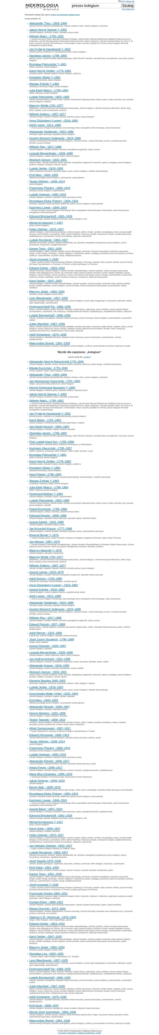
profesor (63, 110)
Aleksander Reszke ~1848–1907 (49, 706)
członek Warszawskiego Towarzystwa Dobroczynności (61, 41)
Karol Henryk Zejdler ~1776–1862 (50, 70)
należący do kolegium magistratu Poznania (83, 538)
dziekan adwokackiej (64, 243)
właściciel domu (81, 390)
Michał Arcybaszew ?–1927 (46, 222)
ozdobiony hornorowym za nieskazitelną (75, 444)
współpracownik (105, 812)
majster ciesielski (52, 716)
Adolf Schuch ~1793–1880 (45, 578)
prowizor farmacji (74, 770)
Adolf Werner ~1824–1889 (45, 632)
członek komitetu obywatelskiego (73, 271)
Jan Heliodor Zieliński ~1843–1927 (50, 845)
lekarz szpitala (35, 110)
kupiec (55, 32)
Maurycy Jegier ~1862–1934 (47, 291)
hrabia (110, 100)
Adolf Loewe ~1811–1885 (45, 125)
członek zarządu (36, 117)
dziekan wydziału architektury (99, 722)
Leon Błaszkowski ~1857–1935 (48, 298)
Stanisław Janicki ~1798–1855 (48, 55)
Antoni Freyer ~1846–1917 (45, 767)
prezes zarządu (101, 275)
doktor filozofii (78, 58)
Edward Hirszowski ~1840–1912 (49, 735)
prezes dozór (73, 32)
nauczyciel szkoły (106, 1015)
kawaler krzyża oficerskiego (69, 251)
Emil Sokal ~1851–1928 (44, 867)
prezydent (33, 724)
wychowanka (119, 864)
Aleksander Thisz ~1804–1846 (48, 23)
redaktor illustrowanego (98, 171)
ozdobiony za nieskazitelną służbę (57, 52)
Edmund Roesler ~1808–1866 (47, 515)
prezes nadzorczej (45, 329)
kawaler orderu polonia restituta (106, 262)
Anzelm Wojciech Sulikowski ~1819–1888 (55, 138)
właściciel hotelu (89, 518)
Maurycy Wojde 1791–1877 (46, 105)
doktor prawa (101, 100)
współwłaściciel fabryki (113, 311)
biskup (32, 309)
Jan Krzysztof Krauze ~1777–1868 (50, 528)
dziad (60, 162)
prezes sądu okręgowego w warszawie (100, 301)
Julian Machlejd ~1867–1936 (47, 323)
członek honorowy (36, 271)
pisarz (70, 171)
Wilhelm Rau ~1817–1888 (45, 146)
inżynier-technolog (87, 911)
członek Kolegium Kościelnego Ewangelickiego (50, 544)
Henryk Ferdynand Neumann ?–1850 (52, 387)
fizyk (129, 108)
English (121, 1)
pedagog (112, 162)
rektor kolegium (56, 371)
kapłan (32, 451)
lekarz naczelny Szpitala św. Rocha (91, 43)
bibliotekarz (34, 108)
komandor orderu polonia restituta (78, 273)
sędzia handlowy (73, 234)
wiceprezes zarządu (106, 234)
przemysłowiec (97, 204)
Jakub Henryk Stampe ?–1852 (48, 29)
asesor (39, 58)
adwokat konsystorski (38, 243)
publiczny (77, 73)
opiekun (105, 162)
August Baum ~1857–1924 (45, 809)
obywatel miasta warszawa (56, 518)
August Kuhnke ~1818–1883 (47, 589)
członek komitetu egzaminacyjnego (57, 58)
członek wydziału (95, 271)
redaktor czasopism (45, 165)
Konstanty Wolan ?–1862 (44, 77)
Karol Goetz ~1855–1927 (44, 828)
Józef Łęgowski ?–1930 (43, 259)
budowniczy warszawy (38, 581)
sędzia (64, 165)
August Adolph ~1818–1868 (46, 522)
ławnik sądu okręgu (67, 790)
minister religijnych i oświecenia (70, 253)
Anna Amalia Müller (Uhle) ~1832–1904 (53, 693)
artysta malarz (35, 162)
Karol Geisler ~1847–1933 (45, 280)
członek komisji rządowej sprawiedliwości (46, 26)
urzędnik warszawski (101, 477)
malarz (90, 627)
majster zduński (59, 696)
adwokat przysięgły (37, 178)
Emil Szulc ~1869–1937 (44, 1005)
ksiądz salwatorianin (39, 731)
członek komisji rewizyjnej (55, 232)
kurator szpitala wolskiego (112, 273)
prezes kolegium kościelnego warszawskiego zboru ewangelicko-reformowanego (71, 128)
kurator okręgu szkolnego (46, 253)
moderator (103, 896)
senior (113, 329)
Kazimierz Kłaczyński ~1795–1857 (50, 448)
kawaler (48, 575)
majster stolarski (60, 429)
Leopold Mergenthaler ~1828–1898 (51, 153)
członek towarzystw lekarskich (107, 108)
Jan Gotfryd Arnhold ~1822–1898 (49, 659)
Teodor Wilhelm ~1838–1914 (47, 181)
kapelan (39, 371)
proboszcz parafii (125, 896)
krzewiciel (97, 162)
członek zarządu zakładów (63, 327)
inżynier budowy (58, 870)
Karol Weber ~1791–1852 (45, 420)
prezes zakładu (102, 309)
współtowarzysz (35, 236)
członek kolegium (36, 32)
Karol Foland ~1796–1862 (45, 474)
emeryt (34, 128)
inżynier (57, 273)
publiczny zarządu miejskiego (41, 277)
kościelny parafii (36, 73)
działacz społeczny (37, 896)
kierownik (48, 171)
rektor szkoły (73, 451)
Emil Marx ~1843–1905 (43, 175)
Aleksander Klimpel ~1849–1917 (49, 761)
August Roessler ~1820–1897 (47, 646)
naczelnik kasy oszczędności (106, 58)
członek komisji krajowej (39, 100)
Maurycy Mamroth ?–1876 (45, 550)
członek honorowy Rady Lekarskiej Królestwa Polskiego (54, 39)
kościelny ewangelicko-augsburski (73, 149)
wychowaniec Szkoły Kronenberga (57, 236)
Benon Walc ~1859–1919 (45, 787)
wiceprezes (45, 245)
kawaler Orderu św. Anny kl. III (120, 41)
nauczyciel (122, 58)
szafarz (32, 320)
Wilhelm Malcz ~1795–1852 (46, 36)
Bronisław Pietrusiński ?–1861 (47, 64)
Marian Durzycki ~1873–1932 (47, 908)
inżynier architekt (38, 210)
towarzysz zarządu (88, 234)
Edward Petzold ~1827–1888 (47, 624)
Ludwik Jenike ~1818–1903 (46, 168)
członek (32, 318)
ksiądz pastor (81, 627)
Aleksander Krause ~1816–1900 (49, 665)
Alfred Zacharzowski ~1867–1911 (50, 728)
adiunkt (32, 58)
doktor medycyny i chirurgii (96, 41)
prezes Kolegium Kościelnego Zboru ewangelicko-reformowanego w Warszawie (79, 210)
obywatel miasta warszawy (64, 197)
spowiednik (68, 371)
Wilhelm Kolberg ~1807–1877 (47, 114)
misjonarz (42, 683)
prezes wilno (57, 294)
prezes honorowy (86, 318)
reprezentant (58, 553)
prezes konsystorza (117, 253)
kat (75, 243)
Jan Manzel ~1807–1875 (44, 541)
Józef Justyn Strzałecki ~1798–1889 (51, 639)
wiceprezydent (57, 1017)
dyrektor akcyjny (51, 770)
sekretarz (56, 898)
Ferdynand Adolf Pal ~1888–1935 (50, 306)
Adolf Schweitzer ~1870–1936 (47, 334)
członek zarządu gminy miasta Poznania (47, 538)
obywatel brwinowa (52, 337)
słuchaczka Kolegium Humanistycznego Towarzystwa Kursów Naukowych (61, 777)
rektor (63, 234)
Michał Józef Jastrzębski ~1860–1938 (52, 1012)
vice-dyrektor (51, 913)
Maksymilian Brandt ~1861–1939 (49, 343)
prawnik (130, 100)
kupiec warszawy (45, 134)
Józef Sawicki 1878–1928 (45, 861)
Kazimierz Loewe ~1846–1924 (48, 207)
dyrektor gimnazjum (83, 327)
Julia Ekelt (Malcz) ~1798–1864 (48, 90)
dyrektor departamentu (54, 911)
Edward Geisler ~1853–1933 (47, 268)
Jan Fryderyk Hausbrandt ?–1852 (50, 49)
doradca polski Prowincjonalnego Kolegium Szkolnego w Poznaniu (64, 262)
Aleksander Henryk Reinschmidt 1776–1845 (56, 361)
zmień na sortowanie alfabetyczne (65, 15)
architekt (32, 722)
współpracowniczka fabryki (78, 311)
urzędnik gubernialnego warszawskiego (76, 477)
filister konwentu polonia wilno (79, 1015)
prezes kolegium (91, 26)
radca (73, 849)
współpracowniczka (123, 234)
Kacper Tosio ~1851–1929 (45, 248)
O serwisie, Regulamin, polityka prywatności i (79, 1033)
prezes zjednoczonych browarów (89, 329)
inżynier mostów (73, 870)
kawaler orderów (71, 26)
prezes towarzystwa (50, 110)
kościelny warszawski (119, 251)
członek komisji (59, 722)
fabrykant (68, 309)
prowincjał (49, 451)
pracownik (104, 253)
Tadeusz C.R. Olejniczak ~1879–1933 (52, 917)
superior (91, 683)
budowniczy (34, 636)
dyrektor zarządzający (104, 232)
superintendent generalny (93, 531)
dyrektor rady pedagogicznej (41, 273)
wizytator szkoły (57, 255)
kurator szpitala (77, 668)
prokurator (103, 26)
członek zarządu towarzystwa (115, 271)
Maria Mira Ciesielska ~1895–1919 (50, 774)
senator (107, 329)
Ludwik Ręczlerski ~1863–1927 (48, 240)
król (124, 100)
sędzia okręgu (96, 364)
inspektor (47, 117)
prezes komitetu (43, 143)
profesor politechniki (46, 724)
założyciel (77, 236)
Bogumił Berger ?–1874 (44, 535)
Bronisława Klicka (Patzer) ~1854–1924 (53, 201)
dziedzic (62, 1015)
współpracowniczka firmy (39, 331)
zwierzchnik (86, 236)
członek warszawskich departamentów (79, 100)
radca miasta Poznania (111, 538)
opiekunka (65, 204)
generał (49, 896)
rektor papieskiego (57, 920)
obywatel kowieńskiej (38, 80)
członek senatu (56, 100)
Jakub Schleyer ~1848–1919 (47, 780)
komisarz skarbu (65, 364)
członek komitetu (80, 141)
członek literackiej (95, 141)
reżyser (57, 165)
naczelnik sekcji (51, 444)
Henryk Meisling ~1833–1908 (47, 713)
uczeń (90, 451)
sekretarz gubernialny (67, 423)
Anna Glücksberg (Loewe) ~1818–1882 (53, 120)
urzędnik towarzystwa (112, 364)
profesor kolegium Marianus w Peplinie (54, 849)
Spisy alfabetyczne (128, 9)
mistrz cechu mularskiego (86, 790)
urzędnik (47, 102)
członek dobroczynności (39, 738)
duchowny (43, 87)
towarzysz (73, 277)
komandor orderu (53, 301)
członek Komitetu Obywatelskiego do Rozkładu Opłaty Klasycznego (99, 544)
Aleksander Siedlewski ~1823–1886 (51, 131)
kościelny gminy (35, 52)
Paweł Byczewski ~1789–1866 (48, 509)
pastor (90, 149)
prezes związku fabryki (118, 309)
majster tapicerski (52, 156)
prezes (97, 149)
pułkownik (121, 301)
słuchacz (83, 451)
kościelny (48, 32)
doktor (31, 67)
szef (85, 219)
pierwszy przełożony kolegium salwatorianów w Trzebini (72, 731)
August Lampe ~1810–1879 (46, 572)
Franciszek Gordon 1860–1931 (48, 893)
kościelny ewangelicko (100, 251)
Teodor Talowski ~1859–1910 (47, 719)
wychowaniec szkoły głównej (72, 178)
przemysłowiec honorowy (103, 346)
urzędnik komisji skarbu (69, 512)
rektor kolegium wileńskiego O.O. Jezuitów (61, 957)
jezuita (34, 957)
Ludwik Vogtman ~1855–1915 (47, 194)
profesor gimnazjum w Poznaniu (84, 264)
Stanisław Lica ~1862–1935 (46, 953)
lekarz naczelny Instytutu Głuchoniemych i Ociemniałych (52, 43)
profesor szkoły (62, 724)
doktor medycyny (36, 93)
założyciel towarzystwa (98, 277)
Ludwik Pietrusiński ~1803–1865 (49, 96)
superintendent (58, 191)
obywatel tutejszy (51, 73)
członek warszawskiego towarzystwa (60, 905)
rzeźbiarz (99, 547)
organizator (90, 309)
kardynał (62, 896)
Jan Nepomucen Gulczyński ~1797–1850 (54, 381)
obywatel (63, 32)
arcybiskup (33, 87)
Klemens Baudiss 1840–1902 (47, 680)
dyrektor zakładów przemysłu (56, 219)
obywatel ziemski (60, 709)
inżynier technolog (71, 911)
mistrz (81, 26)
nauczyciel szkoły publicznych (48, 384)
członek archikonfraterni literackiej (43, 141)
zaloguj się (130, 1)
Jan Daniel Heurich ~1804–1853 (49, 426)
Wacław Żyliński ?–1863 (44, 83)
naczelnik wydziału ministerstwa (94, 870)
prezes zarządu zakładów (64, 329)
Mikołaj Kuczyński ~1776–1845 (48, 368)
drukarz (90, 232)
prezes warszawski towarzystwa (81, 275)
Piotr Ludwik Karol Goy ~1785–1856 (51, 441)
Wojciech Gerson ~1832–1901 (48, 159)
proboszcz (40, 451)
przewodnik (55, 234)
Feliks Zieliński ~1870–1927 (46, 229)
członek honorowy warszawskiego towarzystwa (59, 108)
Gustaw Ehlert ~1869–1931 (46, 902)
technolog (41, 913)
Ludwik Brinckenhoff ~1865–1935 (50, 315)
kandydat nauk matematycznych (109, 911)
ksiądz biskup (79, 309)
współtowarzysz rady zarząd (62, 331)
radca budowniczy (113, 128)
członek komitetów (49, 162)
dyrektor (51, 243)
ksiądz (51, 87)
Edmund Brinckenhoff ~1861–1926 (50, 216)
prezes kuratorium (59, 275)
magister (116, 327)
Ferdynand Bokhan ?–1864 (46, 493)
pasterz (87, 253)
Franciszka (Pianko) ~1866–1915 (49, 188)
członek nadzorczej (43, 327)
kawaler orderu (74, 896)
